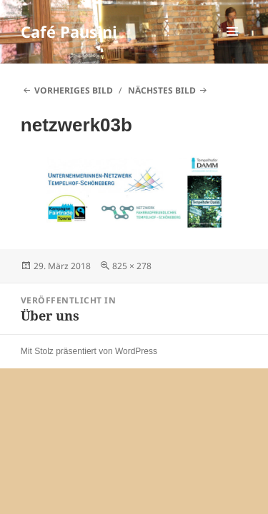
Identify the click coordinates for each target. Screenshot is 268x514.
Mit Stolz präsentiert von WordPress (89, 351)
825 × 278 (132, 266)
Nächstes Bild (162, 90)
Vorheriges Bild (73, 90)
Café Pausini (69, 31)
